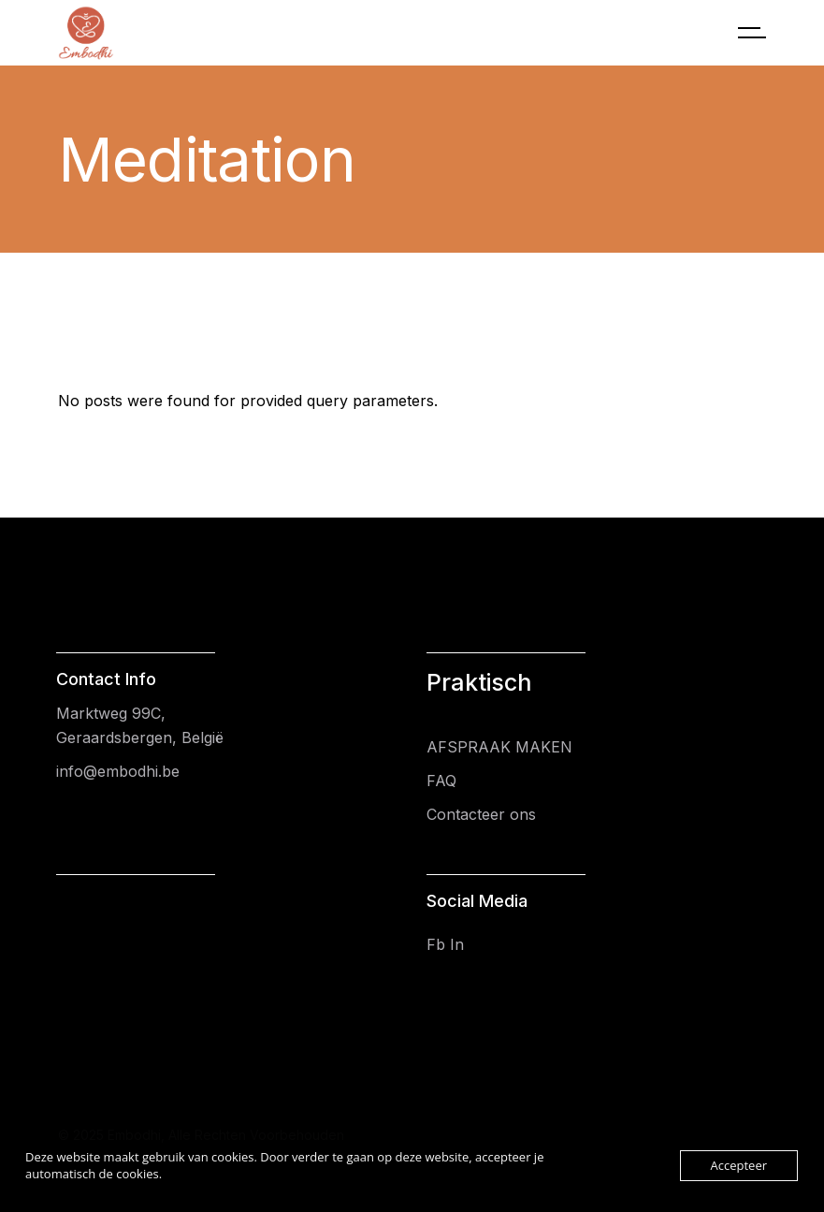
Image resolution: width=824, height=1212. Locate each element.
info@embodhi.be (118, 771)
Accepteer (739, 1165)
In (457, 944)
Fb (435, 944)
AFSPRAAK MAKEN (499, 746)
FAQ (441, 780)
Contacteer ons (481, 814)
